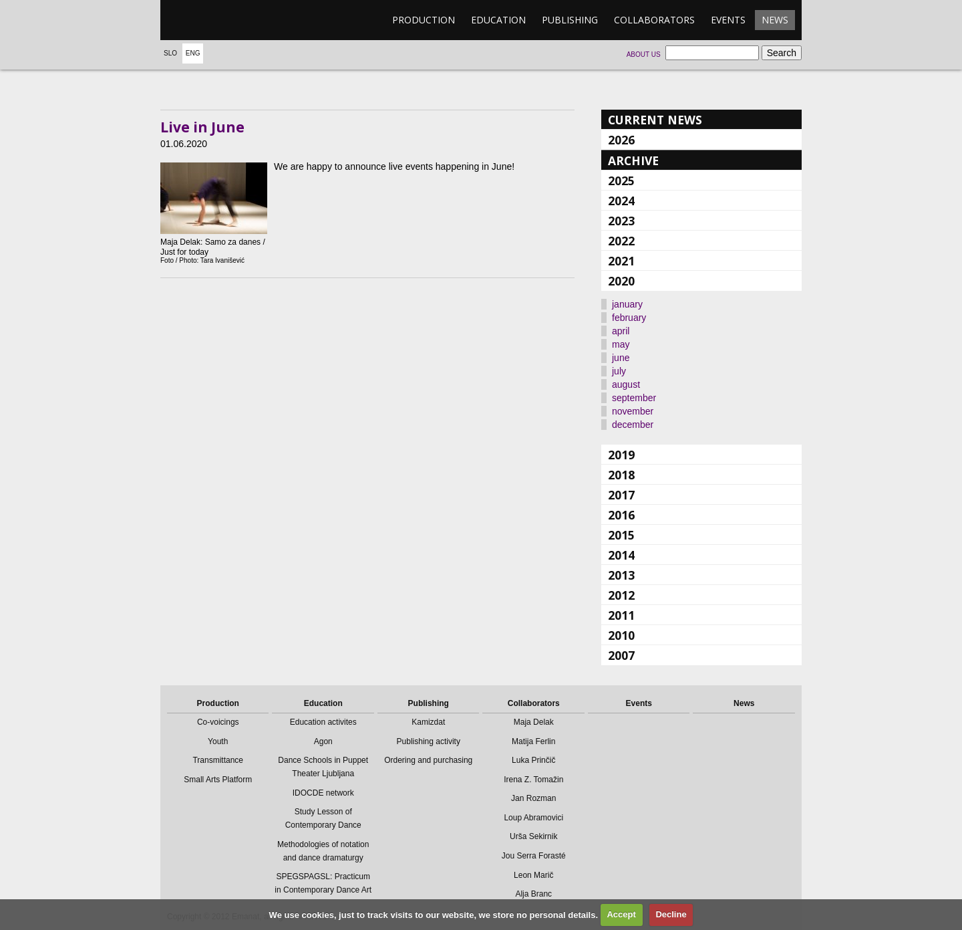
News (775, 19)
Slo (170, 53)
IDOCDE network (323, 793)
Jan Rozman (533, 798)
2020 (621, 281)
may (620, 344)
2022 (621, 241)
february (629, 317)
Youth (218, 741)
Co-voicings (218, 722)
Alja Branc (533, 894)
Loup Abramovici (533, 817)
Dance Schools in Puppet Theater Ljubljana (323, 766)
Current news (655, 120)
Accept (621, 914)
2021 (621, 261)
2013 (621, 575)
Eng (193, 53)
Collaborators (654, 19)
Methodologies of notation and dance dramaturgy (323, 851)
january (627, 304)
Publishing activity (428, 741)
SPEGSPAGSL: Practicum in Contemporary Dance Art (323, 883)
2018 (621, 475)
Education (498, 19)
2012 (621, 595)
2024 (621, 201)
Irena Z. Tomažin (533, 779)
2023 (621, 221)
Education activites (323, 722)
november (632, 411)
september (634, 397)
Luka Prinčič (533, 760)
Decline (670, 914)
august (626, 384)
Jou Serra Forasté (534, 855)
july (619, 371)
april (620, 331)
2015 (621, 535)
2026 (621, 140)
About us (644, 54)
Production (423, 19)
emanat (223, 20)
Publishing (570, 19)
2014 (621, 555)
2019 (621, 455)
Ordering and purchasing (428, 760)
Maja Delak (534, 722)
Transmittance (217, 760)
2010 (621, 635)
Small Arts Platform (218, 779)
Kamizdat (428, 722)
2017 (621, 495)
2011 (621, 615)
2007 (621, 655)
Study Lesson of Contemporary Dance (323, 818)
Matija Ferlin (533, 741)
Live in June (202, 127)
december (632, 424)
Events (728, 19)
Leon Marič (533, 875)
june (620, 357)
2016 (621, 515)
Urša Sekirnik (533, 836)
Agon (323, 741)
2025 (621, 180)
